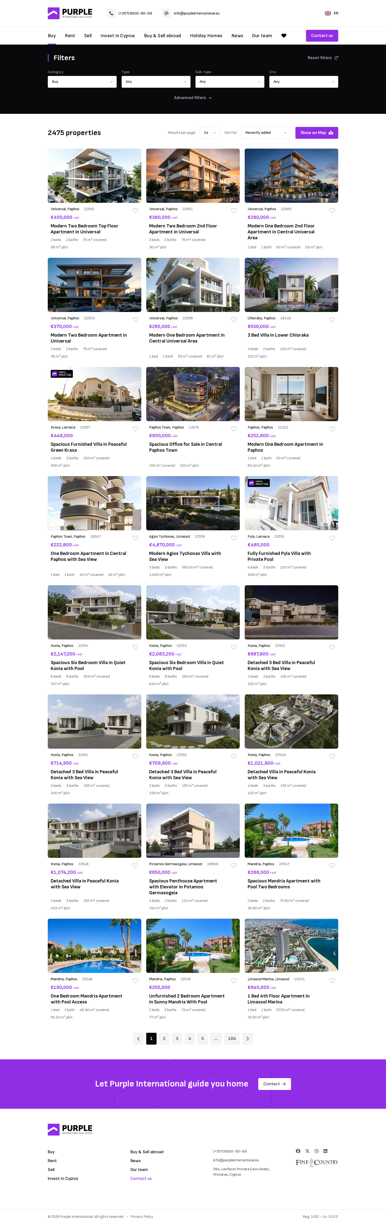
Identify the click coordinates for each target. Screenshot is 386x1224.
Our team (262, 36)
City (272, 72)
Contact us (322, 35)
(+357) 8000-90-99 (129, 13)
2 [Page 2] (164, 1038)
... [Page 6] (216, 1038)
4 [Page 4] (190, 1038)
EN (331, 13)
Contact (274, 1083)
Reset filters (323, 57)
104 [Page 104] (232, 1038)
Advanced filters (193, 97)
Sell (88, 36)
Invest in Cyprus (117, 36)
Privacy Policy (141, 1216)
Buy (52, 36)
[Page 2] (247, 1039)
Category (56, 72)
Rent (70, 36)
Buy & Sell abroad (162, 36)
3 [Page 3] (177, 1038)
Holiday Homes (206, 36)
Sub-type (203, 72)
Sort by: (231, 132)
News (237, 36)
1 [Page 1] (151, 1038)
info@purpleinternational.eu (191, 13)
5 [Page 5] (202, 1038)
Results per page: (182, 132)
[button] (82, 82)
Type (125, 72)
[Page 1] (138, 1039)
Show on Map (317, 132)
